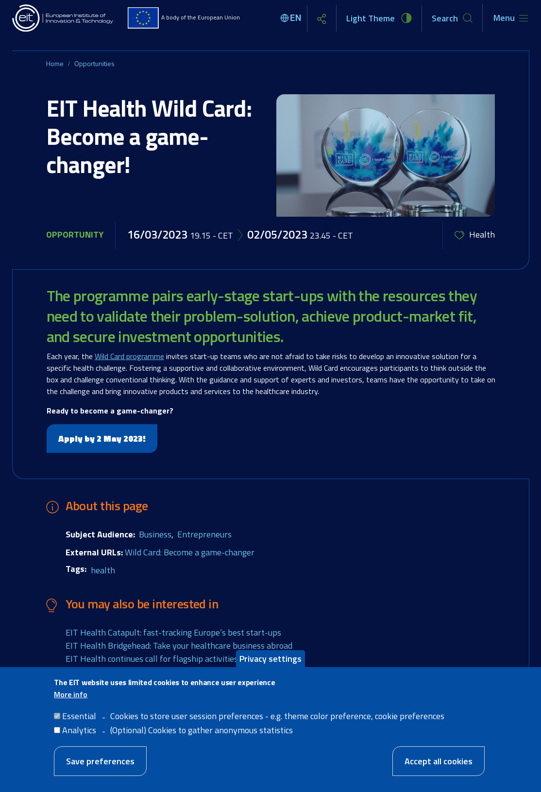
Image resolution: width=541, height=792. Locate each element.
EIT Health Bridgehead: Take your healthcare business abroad (179, 645)
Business (155, 534)
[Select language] (292, 18)
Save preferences (100, 761)
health (103, 570)
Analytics (79, 730)
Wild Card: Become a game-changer (189, 552)
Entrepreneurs (204, 534)
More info (70, 694)
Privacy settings (270, 658)
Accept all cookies (439, 761)
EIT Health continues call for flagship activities (152, 658)
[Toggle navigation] (510, 18)
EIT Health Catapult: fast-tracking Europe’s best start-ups (173, 632)
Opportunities (94, 63)
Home (55, 63)
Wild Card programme (129, 356)
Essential (79, 716)
